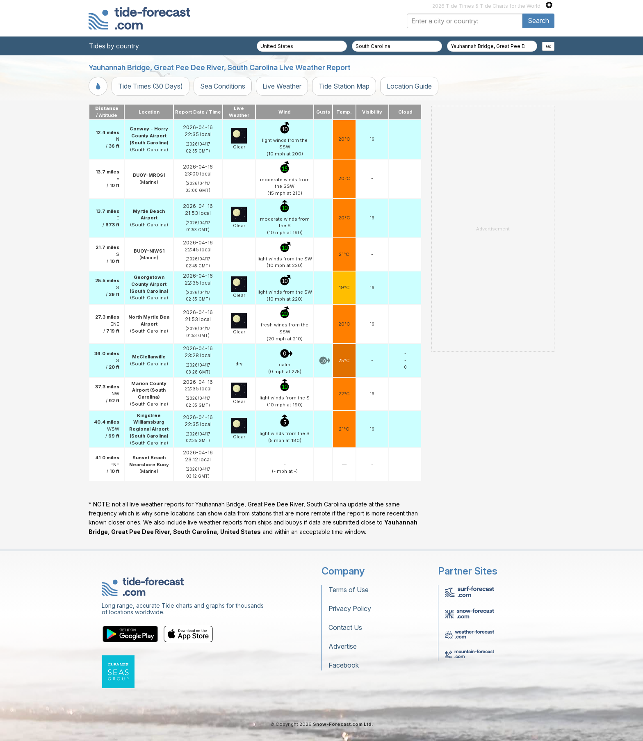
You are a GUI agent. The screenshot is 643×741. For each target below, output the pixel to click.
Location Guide (409, 86)
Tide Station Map (344, 86)
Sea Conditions (222, 86)
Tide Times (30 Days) (150, 86)
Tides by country (114, 46)
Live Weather (281, 86)
